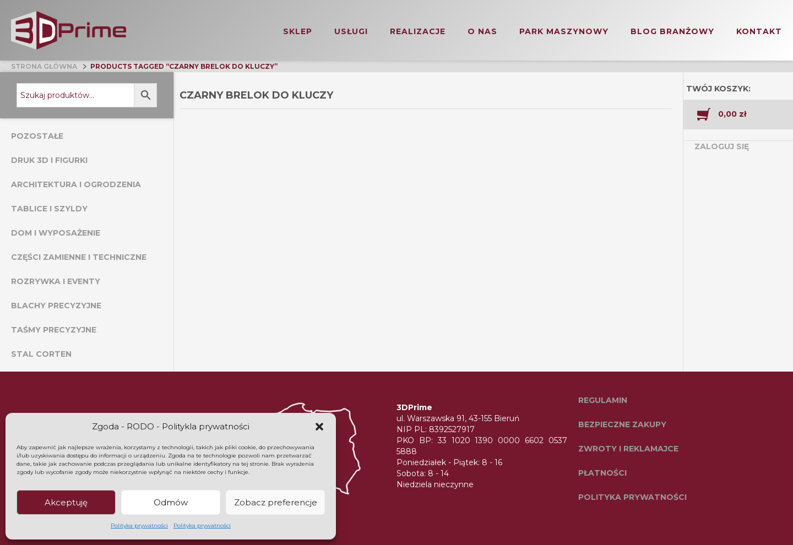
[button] (319, 426)
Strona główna (44, 66)
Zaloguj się (721, 146)
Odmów (171, 502)
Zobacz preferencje (275, 502)
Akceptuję (66, 502)
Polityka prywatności (139, 525)
